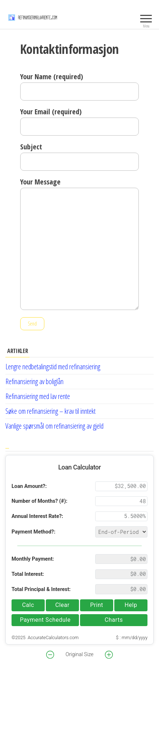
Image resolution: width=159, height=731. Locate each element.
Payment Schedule (45, 619)
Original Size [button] (79, 654)
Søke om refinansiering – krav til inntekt (50, 411)
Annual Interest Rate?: (37, 516)
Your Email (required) (79, 121)
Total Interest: (28, 574)
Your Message (79, 243)
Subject (79, 156)
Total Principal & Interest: (41, 589)
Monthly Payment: (33, 559)
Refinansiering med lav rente (37, 396)
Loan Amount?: (29, 486)
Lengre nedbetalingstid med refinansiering (52, 366)
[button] (50, 655)
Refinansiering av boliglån (34, 381)
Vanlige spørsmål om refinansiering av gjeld (54, 426)
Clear (62, 605)
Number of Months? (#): (39, 501)
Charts (114, 619)
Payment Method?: (34, 532)
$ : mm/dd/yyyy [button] (131, 637)
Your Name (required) (79, 86)
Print (96, 605)
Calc (28, 605)
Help (131, 605)
